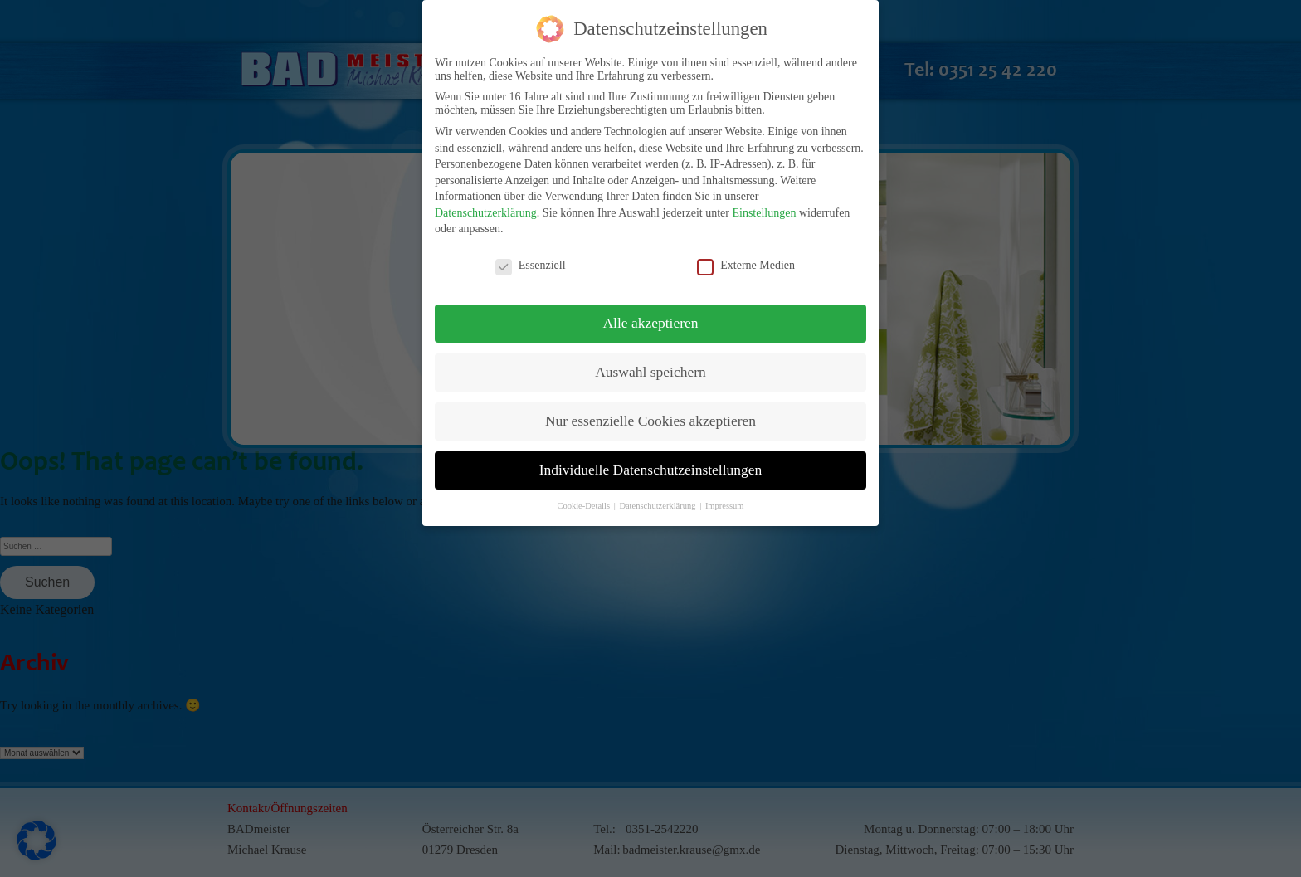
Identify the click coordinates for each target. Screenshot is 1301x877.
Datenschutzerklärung (486, 205)
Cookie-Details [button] (584, 498)
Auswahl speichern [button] (650, 365)
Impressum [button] (724, 498)
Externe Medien (746, 259)
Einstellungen (764, 205)
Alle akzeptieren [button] (650, 316)
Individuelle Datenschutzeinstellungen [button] (651, 462)
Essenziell (530, 259)
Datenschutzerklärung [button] (658, 498)
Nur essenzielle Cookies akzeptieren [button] (650, 413)
